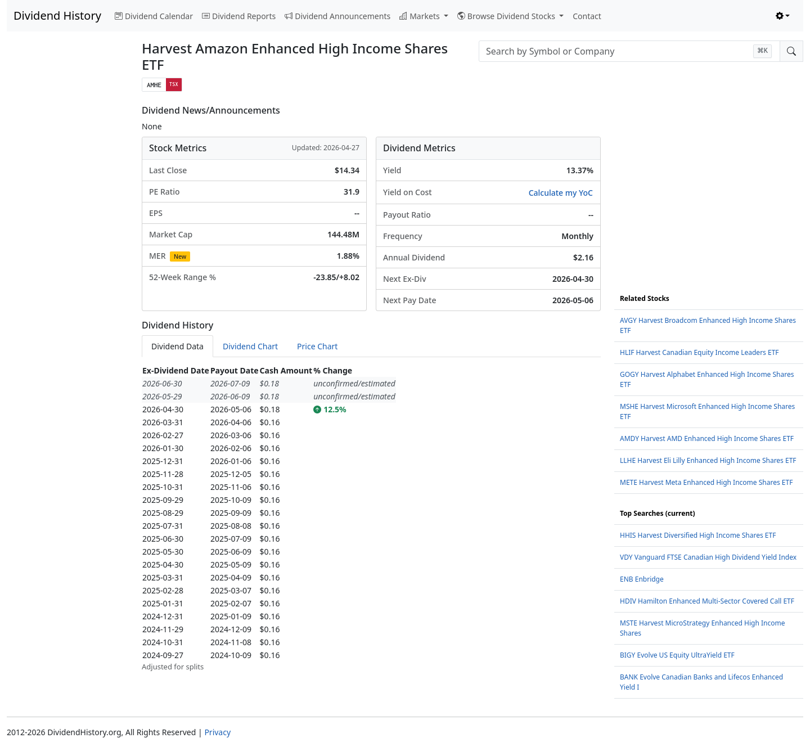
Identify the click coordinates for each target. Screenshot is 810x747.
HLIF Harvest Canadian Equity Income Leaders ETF (699, 352)
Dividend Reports (239, 16)
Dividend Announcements (337, 16)
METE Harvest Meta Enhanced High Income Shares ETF (706, 482)
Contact (587, 16)
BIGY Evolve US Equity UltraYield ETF (677, 655)
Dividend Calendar (154, 16)
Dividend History (57, 15)
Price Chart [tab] (317, 346)
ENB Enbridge (642, 579)
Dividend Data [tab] (177, 346)
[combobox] (629, 51)
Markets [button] (420, 16)
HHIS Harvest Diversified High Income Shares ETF (698, 535)
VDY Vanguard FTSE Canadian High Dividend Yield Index (708, 557)
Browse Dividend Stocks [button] (507, 16)
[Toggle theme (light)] (783, 16)
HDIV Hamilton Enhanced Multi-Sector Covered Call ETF (707, 601)
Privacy (217, 732)
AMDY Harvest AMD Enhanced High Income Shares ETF (707, 438)
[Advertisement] (67, 274)
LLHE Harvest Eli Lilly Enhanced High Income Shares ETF (708, 460)
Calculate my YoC (561, 192)
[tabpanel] (371, 518)
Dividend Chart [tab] (250, 346)
